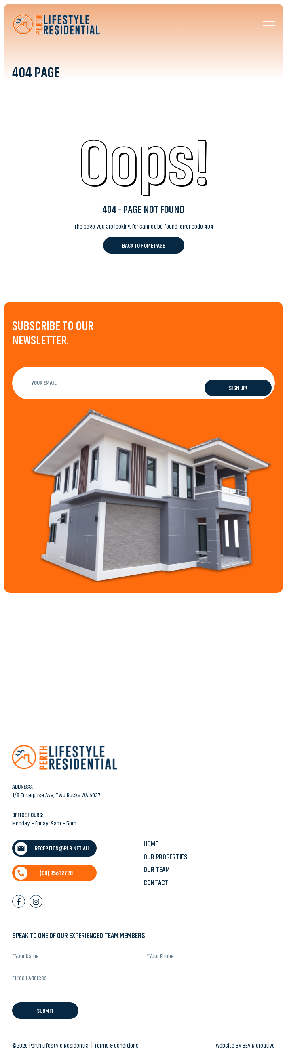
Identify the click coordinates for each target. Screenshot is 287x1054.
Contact (156, 883)
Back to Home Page (143, 245)
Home (151, 844)
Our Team (157, 870)
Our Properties (166, 857)
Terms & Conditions (116, 1045)
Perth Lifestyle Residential (59, 1045)
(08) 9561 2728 (44, 873)
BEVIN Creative (259, 1045)
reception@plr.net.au (52, 848)
